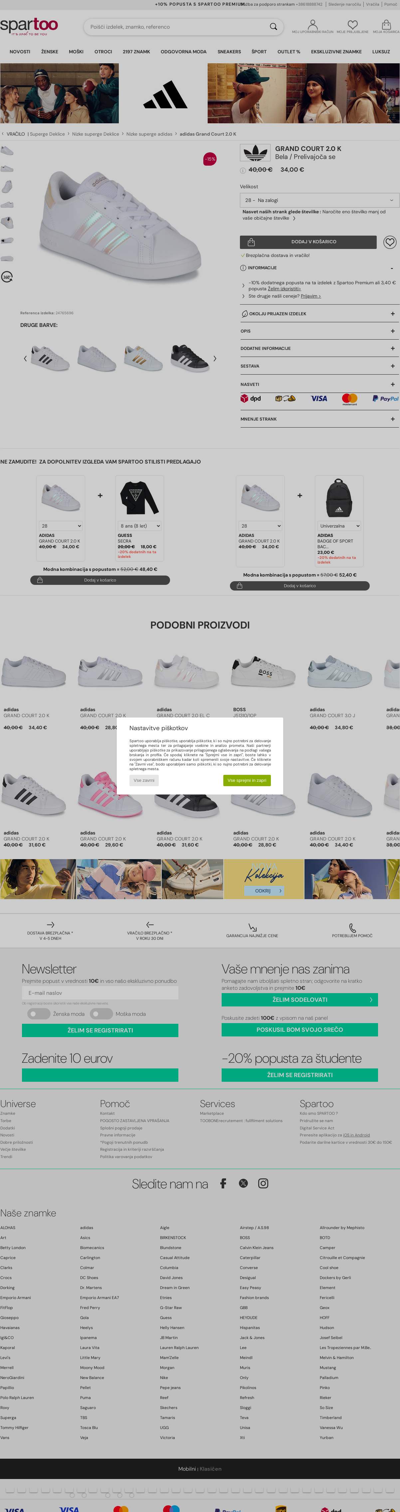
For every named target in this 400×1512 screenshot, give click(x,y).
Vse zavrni (144, 780)
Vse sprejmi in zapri (247, 780)
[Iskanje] (273, 27)
